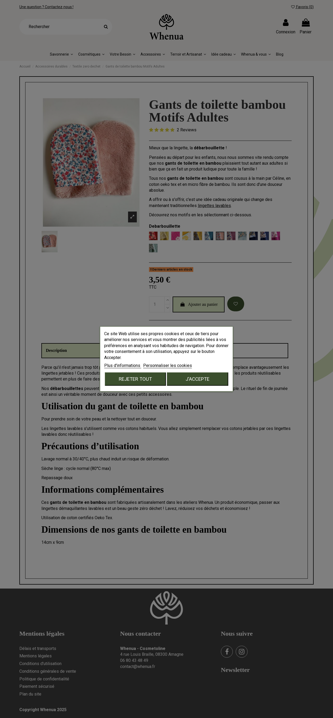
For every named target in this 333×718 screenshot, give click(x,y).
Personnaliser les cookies (167, 365)
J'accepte (197, 379)
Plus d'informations (122, 365)
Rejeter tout (135, 379)
